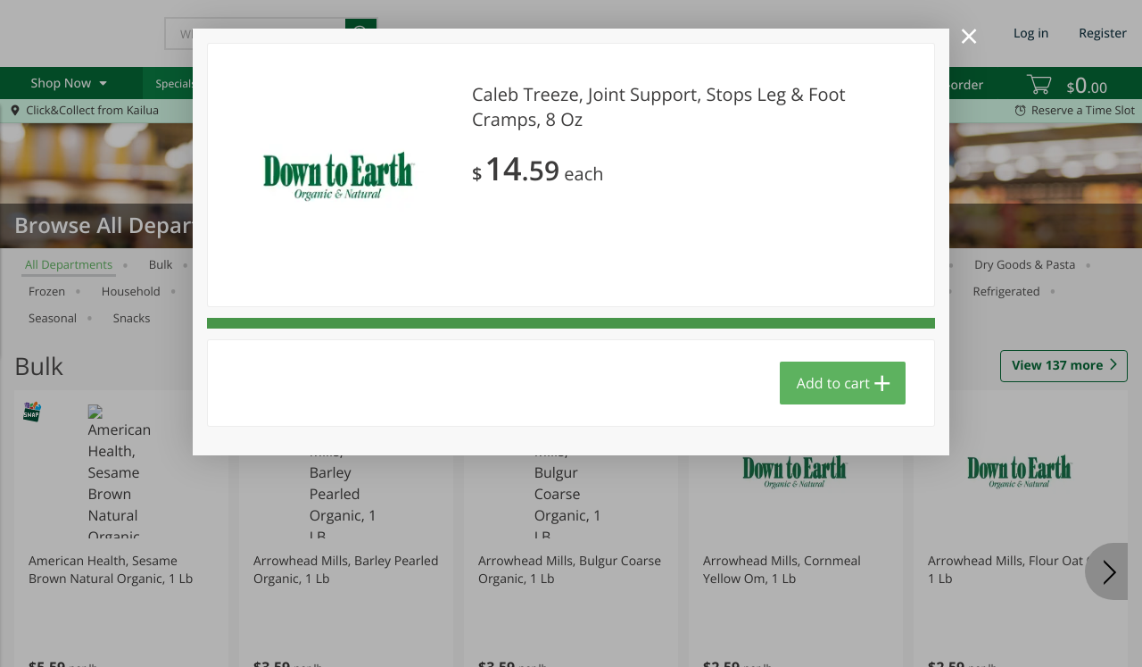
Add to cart (833, 383)
